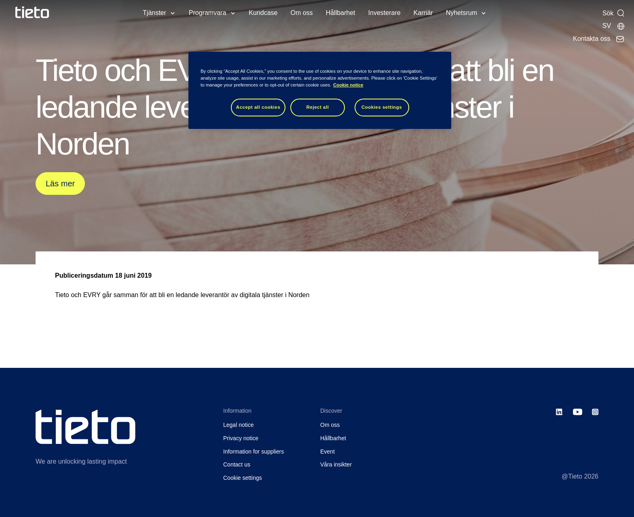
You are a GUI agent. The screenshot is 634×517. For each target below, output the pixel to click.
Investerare (384, 12)
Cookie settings (242, 478)
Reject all (317, 107)
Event (327, 451)
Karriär (423, 12)
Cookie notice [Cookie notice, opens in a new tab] (348, 84)
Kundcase (263, 12)
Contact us (236, 464)
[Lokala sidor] (613, 26)
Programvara (207, 12)
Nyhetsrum (461, 12)
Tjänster (154, 12)
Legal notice (238, 425)
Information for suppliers (253, 451)
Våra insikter (336, 464)
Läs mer (60, 183)
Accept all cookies (258, 107)
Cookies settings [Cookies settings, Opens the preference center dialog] (381, 107)
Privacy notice (240, 438)
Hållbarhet (340, 12)
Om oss (302, 12)
